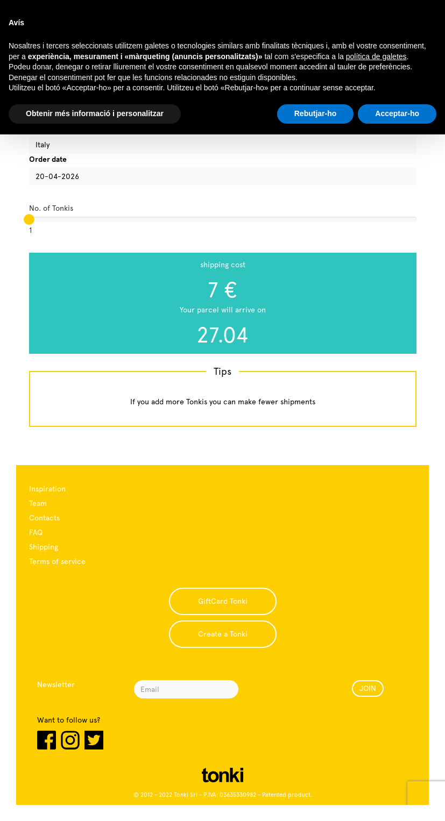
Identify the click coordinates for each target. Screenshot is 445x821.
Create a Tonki (223, 634)
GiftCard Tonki (223, 601)
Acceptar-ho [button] (397, 113)
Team (38, 503)
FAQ (36, 532)
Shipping (43, 546)
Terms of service (57, 561)
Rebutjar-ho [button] (315, 113)
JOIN (367, 688)
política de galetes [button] (376, 56)
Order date (48, 159)
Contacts (44, 517)
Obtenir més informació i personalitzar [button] (95, 113)
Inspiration (47, 488)
